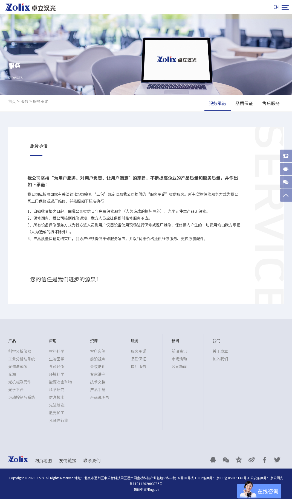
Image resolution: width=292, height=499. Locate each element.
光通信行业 (58, 420)
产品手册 (97, 390)
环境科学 (56, 374)
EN (276, 7)
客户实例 (97, 351)
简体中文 (140, 489)
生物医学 (56, 359)
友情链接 (67, 460)
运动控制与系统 (21, 397)
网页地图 (43, 460)
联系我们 (92, 460)
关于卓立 (220, 351)
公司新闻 (179, 367)
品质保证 (138, 359)
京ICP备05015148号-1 (233, 478)
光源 (12, 374)
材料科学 (56, 351)
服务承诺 (40, 101)
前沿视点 (97, 359)
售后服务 (138, 367)
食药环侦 (56, 367)
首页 (12, 101)
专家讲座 (97, 374)
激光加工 (56, 413)
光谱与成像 (17, 367)
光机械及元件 (19, 382)
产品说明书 (99, 397)
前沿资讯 (179, 351)
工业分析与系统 (21, 359)
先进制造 (56, 405)
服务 (24, 101)
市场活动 (179, 359)
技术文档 (97, 382)
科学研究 (56, 390)
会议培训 (97, 367)
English (153, 489)
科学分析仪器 (19, 351)
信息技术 (56, 397)
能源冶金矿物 (60, 382)
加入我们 (220, 359)
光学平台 (16, 390)
